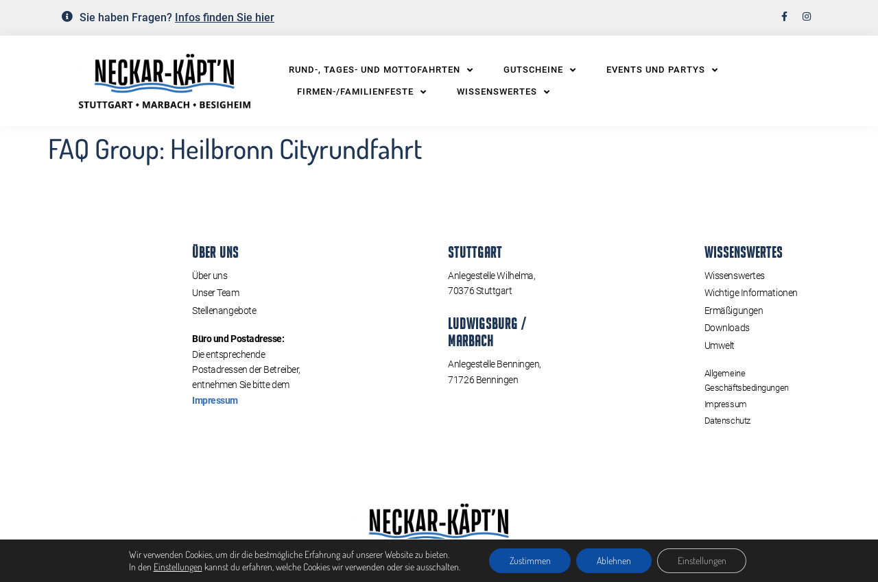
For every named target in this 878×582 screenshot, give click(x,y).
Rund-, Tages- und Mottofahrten (381, 70)
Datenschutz (727, 420)
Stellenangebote (224, 310)
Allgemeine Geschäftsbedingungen (746, 380)
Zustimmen (529, 560)
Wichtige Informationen (751, 292)
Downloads (727, 327)
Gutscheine (539, 70)
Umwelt (719, 345)
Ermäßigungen (733, 310)
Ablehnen (614, 560)
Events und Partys (662, 70)
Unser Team (215, 292)
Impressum (215, 400)
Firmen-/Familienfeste (362, 92)
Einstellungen (177, 566)
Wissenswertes (503, 92)
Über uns (209, 275)
